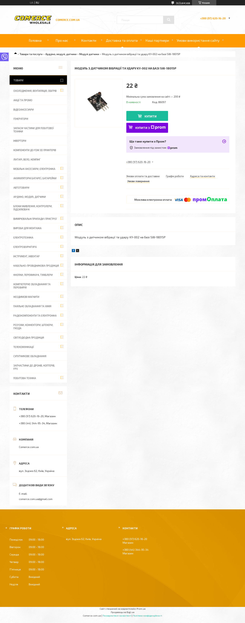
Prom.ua (141, 608)
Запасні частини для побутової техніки (33, 130)
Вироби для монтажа (27, 228)
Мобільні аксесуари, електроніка (34, 168)
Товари (18, 80)
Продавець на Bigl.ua (122, 612)
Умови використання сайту (198, 40)
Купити (151, 116)
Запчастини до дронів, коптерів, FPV (34, 367)
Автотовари (21, 187)
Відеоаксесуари (23, 109)
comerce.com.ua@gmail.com (35, 499)
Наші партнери (157, 40)
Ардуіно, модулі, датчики (61, 54)
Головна (35, 40)
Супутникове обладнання (29, 356)
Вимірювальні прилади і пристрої (35, 218)
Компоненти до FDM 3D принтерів (34, 150)
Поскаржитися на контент (117, 615)
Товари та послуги (31, 54)
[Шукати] (168, 20)
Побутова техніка (24, 378)
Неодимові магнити (26, 296)
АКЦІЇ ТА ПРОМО (22, 100)
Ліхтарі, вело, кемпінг (26, 159)
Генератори (20, 118)
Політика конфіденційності (147, 615)
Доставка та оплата (122, 40)
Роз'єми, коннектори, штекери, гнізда (33, 326)
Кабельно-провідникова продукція (36, 265)
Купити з (150, 127)
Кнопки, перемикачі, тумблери (33, 274)
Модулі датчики (89, 54)
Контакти (88, 40)
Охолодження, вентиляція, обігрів (35, 90)
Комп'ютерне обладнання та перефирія (32, 286)
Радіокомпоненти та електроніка (35, 315)
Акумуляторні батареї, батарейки (34, 178)
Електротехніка (23, 237)
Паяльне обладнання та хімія (32, 306)
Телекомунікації (23, 347)
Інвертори (19, 140)
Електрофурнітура (25, 246)
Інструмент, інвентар (26, 256)
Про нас (62, 40)
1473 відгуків (183, 2)
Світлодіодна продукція (28, 337)
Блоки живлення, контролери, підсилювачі (32, 208)
